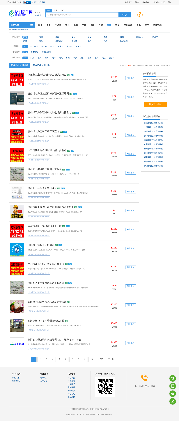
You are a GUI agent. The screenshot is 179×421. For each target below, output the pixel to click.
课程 (48, 10)
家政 (25, 41)
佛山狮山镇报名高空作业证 (42, 188)
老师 (62, 10)
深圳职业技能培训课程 (153, 131)
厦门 (82, 58)
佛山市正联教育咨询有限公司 (39, 84)
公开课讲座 (46, 52)
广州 (68, 58)
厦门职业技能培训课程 (153, 153)
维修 (106, 41)
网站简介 (71, 378)
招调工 (155, 37)
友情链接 (71, 391)
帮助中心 (156, 2)
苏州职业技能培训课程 (153, 157)
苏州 (89, 58)
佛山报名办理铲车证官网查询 (43, 131)
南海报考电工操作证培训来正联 (45, 226)
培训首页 (128, 2)
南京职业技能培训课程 (153, 140)
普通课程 (34, 52)
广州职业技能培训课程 (153, 144)
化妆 (89, 37)
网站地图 (71, 397)
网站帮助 (71, 387)
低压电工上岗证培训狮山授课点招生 (47, 74)
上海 (39, 58)
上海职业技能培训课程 (153, 127)
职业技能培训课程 (19, 65)
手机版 (137, 2)
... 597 (100, 359)
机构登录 (16, 381)
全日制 (69, 47)
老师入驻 (43, 378)
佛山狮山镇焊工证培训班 (41, 245)
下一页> (111, 359)
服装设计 (140, 37)
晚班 (52, 47)
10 (92, 359)
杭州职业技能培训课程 (153, 149)
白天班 (44, 47)
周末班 (60, 47)
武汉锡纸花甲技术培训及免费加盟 (46, 320)
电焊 (89, 41)
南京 (61, 58)
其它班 (78, 47)
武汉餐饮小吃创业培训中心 (38, 311)
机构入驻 (16, 378)
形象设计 (59, 41)
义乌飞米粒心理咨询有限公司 (39, 349)
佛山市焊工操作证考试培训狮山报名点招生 (51, 207)
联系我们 (71, 384)
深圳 (47, 58)
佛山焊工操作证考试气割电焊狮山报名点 (49, 112)
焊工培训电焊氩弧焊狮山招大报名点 (47, 150)
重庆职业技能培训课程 (153, 162)
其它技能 (123, 41)
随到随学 (34, 47)
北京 (32, 58)
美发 (73, 37)
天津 (54, 58)
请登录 (34, 2)
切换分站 (38, 15)
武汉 (104, 58)
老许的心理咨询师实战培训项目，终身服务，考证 (54, 339)
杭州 (75, 58)
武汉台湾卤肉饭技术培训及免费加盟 (47, 301)
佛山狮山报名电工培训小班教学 (45, 169)
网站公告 (71, 394)
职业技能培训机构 (41, 65)
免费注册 (41, 2)
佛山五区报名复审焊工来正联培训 (46, 283)
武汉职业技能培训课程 (153, 166)
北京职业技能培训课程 (153, 123)
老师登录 (43, 381)
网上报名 (130, 78)
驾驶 (41, 37)
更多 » (111, 58)
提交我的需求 (155, 104)
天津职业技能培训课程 (153, 136)
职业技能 (24, 29)
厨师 (122, 37)
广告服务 (71, 381)
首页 (40, 25)
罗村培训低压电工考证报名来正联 (46, 264)
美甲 (106, 37)
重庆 (96, 58)
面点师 (74, 41)
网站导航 (146, 2)
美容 (57, 37)
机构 (55, 10)
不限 (25, 37)
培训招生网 (16, 29)
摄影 (41, 41)
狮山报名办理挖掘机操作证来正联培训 (48, 93)
